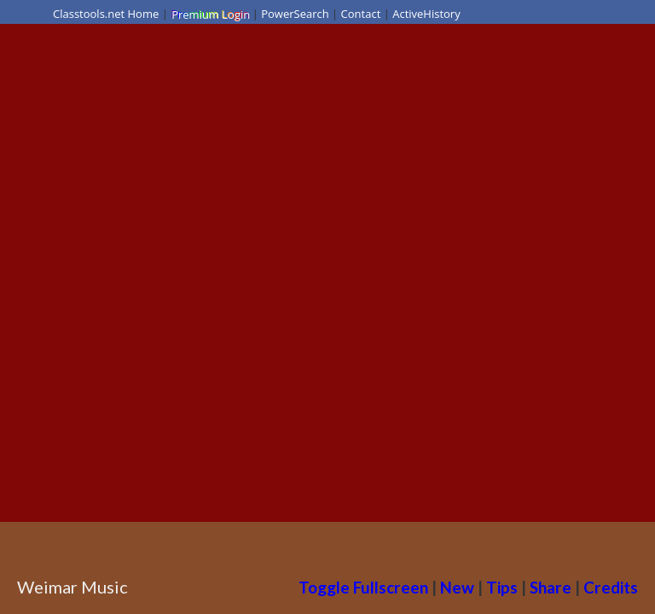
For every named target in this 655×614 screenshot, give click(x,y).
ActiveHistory (426, 13)
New (457, 587)
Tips (502, 587)
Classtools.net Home (106, 13)
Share (550, 587)
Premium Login (210, 13)
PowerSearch (295, 13)
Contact (361, 13)
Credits (610, 587)
